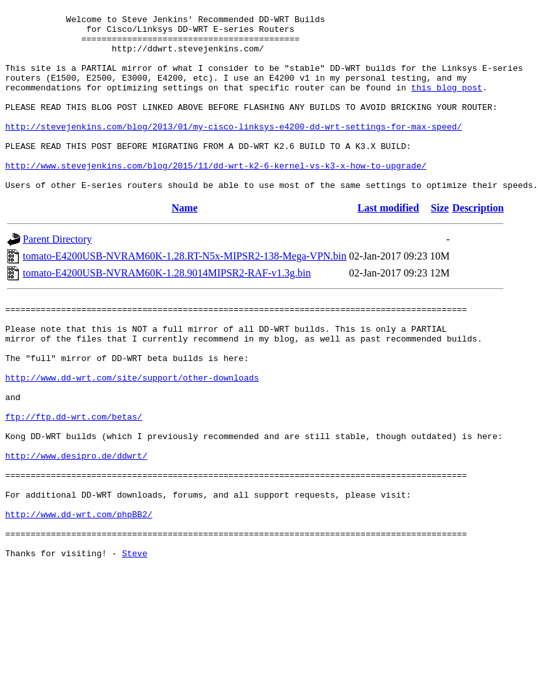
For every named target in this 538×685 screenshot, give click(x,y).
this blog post (446, 105)
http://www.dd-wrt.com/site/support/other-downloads (132, 430)
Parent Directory (57, 276)
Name (185, 244)
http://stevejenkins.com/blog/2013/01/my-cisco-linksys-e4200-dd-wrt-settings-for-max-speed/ (233, 151)
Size (440, 244)
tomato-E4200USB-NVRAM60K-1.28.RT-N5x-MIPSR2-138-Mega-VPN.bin (185, 293)
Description (478, 244)
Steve (134, 641)
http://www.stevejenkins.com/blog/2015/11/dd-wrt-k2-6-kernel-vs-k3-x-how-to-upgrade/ (215, 198)
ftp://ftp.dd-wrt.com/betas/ (73, 477)
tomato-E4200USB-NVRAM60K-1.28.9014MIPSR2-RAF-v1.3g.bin (167, 310)
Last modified (388, 244)
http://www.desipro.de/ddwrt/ (76, 524)
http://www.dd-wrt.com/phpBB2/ (78, 594)
